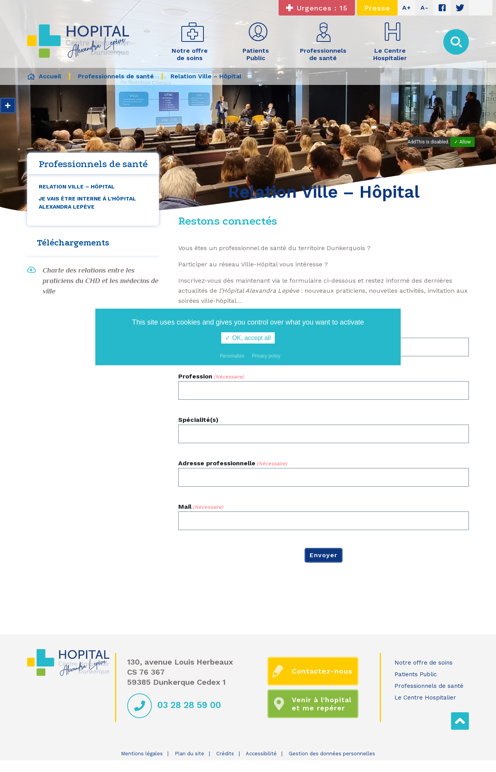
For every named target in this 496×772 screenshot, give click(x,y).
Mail (200, 507)
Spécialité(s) (198, 419)
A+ (406, 7)
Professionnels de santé (428, 685)
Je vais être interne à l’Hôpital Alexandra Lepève (87, 202)
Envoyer (324, 555)
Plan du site (189, 753)
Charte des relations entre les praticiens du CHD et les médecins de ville (100, 280)
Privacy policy (266, 356)
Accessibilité (261, 753)
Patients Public (415, 674)
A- (424, 7)
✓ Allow (462, 142)
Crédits (225, 753)
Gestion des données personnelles (332, 753)
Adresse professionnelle (232, 463)
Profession (211, 377)
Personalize (232, 356)
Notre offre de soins (423, 662)
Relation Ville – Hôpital (77, 186)
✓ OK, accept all (247, 338)
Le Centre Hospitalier (425, 697)
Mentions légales (142, 753)
